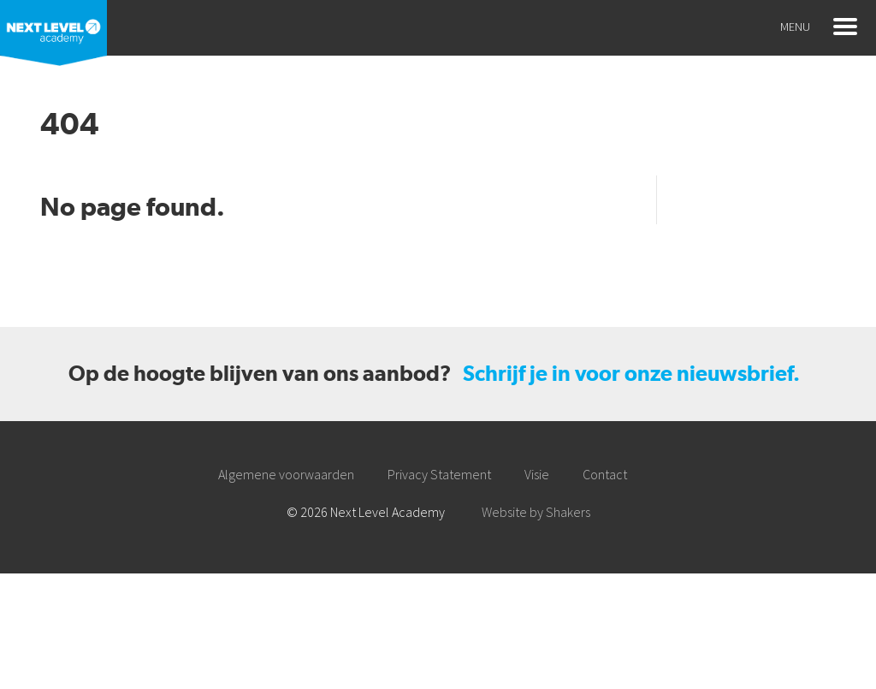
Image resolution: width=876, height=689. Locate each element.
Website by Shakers (536, 511)
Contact (605, 474)
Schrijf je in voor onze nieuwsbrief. (631, 373)
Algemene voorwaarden (286, 474)
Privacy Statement (439, 474)
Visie (536, 474)
